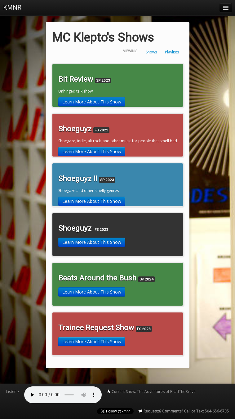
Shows (151, 52)
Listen (13, 391)
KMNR (12, 7)
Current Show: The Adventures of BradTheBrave (151, 391)
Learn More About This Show (91, 102)
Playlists (172, 52)
